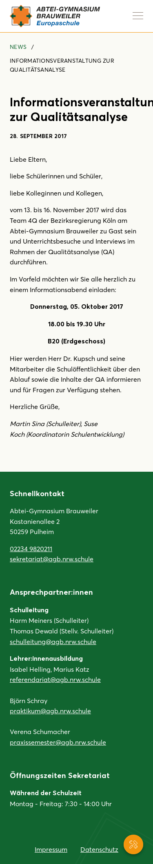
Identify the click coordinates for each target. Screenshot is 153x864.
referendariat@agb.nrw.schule (55, 679)
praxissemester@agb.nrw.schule (58, 742)
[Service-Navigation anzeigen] (133, 844)
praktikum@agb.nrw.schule (50, 710)
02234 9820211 (31, 548)
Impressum (51, 849)
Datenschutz (99, 849)
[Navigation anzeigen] (138, 15)
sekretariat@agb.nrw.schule (51, 558)
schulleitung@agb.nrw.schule (53, 641)
